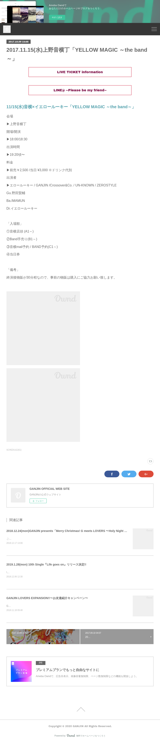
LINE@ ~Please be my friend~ (80, 90)
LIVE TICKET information (80, 71)
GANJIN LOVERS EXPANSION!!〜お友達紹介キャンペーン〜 (47, 598)
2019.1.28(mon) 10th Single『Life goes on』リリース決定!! (46, 564)
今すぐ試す (57, 17)
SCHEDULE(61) (13, 450)
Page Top (80, 710)
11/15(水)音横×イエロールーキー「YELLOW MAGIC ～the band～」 (71, 106)
